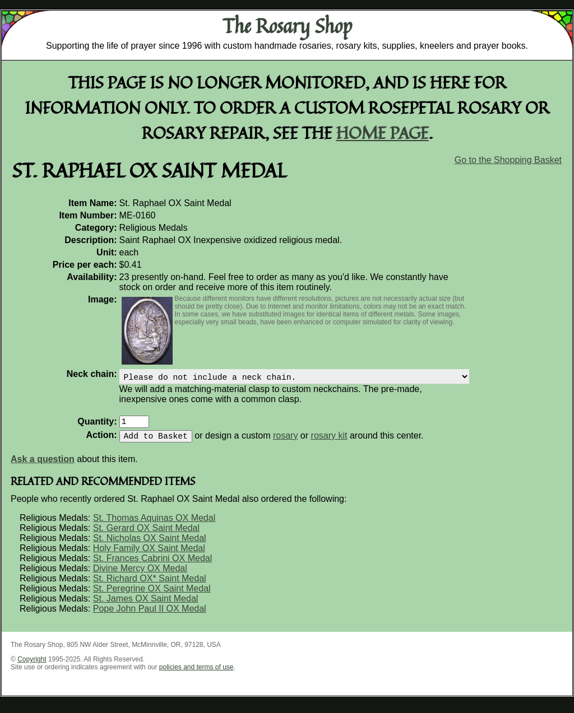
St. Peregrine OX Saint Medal (152, 595)
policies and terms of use (196, 674)
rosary (285, 442)
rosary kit (329, 442)
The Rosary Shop (287, 26)
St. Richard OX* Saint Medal (149, 585)
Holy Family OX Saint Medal (149, 555)
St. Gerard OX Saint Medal (146, 534)
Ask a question (43, 465)
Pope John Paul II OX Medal (149, 615)
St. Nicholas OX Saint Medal (149, 544)
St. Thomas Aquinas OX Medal (154, 524)
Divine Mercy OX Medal (140, 575)
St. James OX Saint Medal (145, 605)
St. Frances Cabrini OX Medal (152, 565)
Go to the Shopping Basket (508, 160)
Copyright (31, 666)
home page (382, 132)
